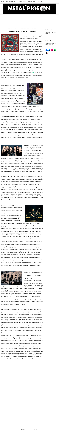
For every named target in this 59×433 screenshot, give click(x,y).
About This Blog (31, 1)
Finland (27, 28)
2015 (19, 28)
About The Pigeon (22, 1)
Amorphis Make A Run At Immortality (22, 31)
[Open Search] (57, 1)
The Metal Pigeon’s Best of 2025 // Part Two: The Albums (51, 40)
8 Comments (33, 28)
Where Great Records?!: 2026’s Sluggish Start (51, 33)
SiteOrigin (36, 429)
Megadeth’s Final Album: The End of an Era (52, 36)
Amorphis (23, 28)
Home (2, 1)
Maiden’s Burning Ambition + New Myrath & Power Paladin (51, 29)
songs (32, 72)
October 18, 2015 (12, 28)
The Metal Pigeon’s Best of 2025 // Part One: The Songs (51, 44)
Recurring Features (10, 1)
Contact (40, 1)
